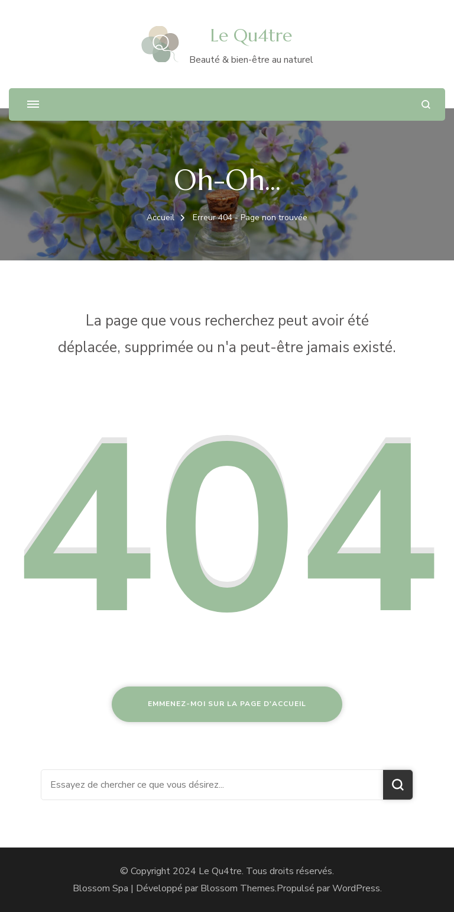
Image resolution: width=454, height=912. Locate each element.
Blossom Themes (237, 888)
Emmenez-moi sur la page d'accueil (227, 703)
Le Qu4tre (251, 35)
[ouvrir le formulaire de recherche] (426, 104)
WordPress (356, 888)
